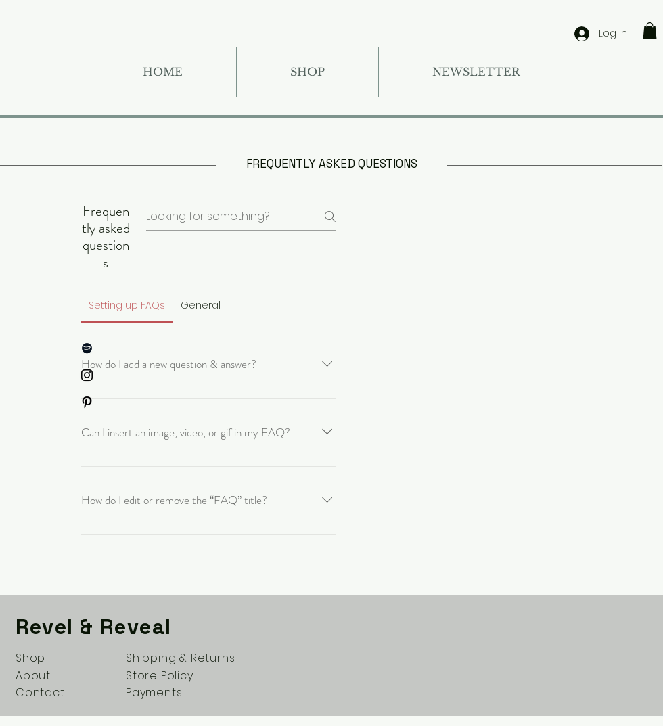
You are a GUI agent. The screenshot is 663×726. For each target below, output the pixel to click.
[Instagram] (87, 375)
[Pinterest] (87, 402)
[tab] (127, 305)
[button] (650, 30)
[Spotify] (87, 348)
